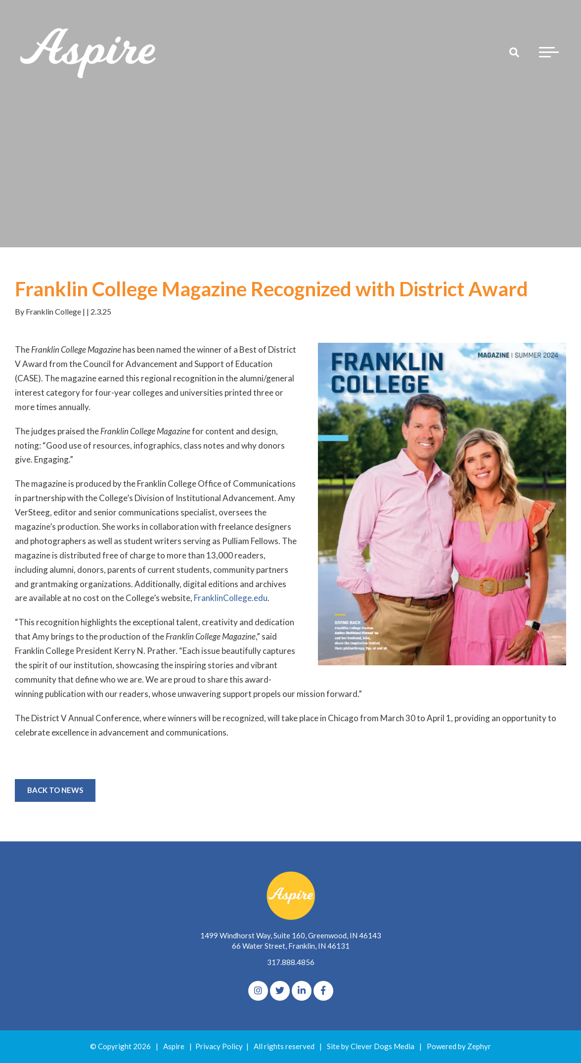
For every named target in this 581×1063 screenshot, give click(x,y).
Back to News (55, 790)
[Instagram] (258, 991)
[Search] (514, 52)
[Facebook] (323, 991)
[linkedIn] (302, 991)
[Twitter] (280, 991)
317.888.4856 (290, 962)
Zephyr (479, 1046)
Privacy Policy (219, 1046)
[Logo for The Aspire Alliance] (89, 52)
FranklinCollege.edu (231, 598)
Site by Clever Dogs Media (370, 1046)
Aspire (173, 1046)
